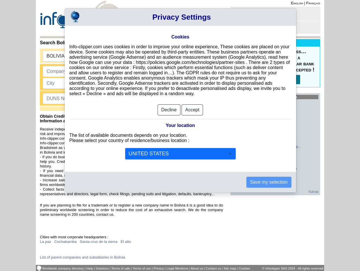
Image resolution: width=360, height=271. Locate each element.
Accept (192, 109)
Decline (169, 109)
